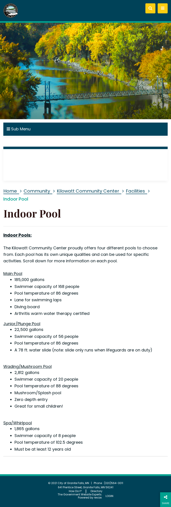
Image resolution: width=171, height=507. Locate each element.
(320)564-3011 (113, 483)
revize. (98, 497)
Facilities (135, 191)
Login (109, 496)
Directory (96, 491)
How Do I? (75, 491)
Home (10, 191)
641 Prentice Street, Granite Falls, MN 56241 (85, 487)
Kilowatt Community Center (88, 191)
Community (37, 191)
